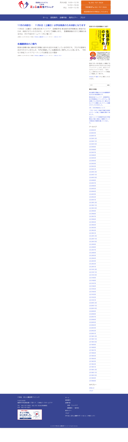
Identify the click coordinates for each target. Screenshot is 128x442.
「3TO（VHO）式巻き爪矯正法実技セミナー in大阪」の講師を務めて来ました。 (99, 112)
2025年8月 (92, 150)
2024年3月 (92, 194)
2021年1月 (92, 300)
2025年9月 (92, 147)
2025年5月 (92, 158)
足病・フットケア (72, 405)
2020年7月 (92, 317)
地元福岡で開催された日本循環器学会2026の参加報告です (99, 93)
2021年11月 (93, 272)
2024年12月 (93, 172)
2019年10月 (93, 342)
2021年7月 (92, 283)
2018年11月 (93, 372)
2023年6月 (92, 219)
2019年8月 (92, 347)
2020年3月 (92, 328)
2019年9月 (92, 345)
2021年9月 (92, 278)
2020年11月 (93, 305)
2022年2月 (92, 264)
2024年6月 (92, 186)
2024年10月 (93, 177)
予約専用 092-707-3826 (96, 7)
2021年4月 (92, 292)
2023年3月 (92, 227)
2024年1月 (92, 200)
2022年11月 (93, 239)
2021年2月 (92, 297)
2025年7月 (92, 152)
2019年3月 (92, 361)
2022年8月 (92, 247)
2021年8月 (92, 280)
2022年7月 (92, 250)
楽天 (97, 77)
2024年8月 (92, 180)
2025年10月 (93, 144)
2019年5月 (92, 356)
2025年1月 (92, 169)
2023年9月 (92, 211)
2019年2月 (92, 364)
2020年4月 (92, 325)
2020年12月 (93, 303)
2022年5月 (92, 255)
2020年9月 (92, 311)
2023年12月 (93, 202)
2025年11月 (93, 141)
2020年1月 (92, 333)
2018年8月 (92, 381)
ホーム (45, 17)
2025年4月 (92, 161)
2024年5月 (92, 188)
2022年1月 (92, 267)
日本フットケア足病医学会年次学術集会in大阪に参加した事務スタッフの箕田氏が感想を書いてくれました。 (99, 120)
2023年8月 (92, 214)
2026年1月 (92, 136)
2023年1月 (92, 233)
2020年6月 (92, 319)
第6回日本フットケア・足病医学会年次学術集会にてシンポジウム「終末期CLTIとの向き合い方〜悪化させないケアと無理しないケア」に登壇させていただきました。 (99, 101)
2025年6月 (92, 155)
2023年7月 (92, 216)
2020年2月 (92, 331)
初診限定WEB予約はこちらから (96, 11)
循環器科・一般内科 (73, 408)
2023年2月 (92, 230)
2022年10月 (93, 241)
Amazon (91, 77)
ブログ (82, 17)
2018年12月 (93, 370)
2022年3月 (92, 261)
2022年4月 (92, 258)
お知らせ (56, 37)
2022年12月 (93, 236)
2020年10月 (93, 308)
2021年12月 (93, 269)
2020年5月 (92, 322)
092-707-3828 (96, 2)
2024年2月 (92, 197)
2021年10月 (93, 275)
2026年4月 (92, 130)
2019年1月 (92, 367)
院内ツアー (73, 17)
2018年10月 (93, 375)
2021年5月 (92, 289)
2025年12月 (93, 138)
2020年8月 (92, 314)
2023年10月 (93, 208)
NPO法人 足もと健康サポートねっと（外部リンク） (80, 416)
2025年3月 (92, 163)
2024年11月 (93, 175)
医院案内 (53, 17)
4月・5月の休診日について (97, 108)
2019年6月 (92, 353)
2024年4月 (92, 191)
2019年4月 (92, 358)
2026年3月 (92, 133)
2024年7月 (92, 183)
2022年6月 (92, 253)
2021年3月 (92, 294)
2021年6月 (92, 286)
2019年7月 (92, 350)
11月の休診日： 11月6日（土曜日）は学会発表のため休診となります (51, 25)
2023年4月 (92, 225)
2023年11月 (93, 205)
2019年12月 (93, 336)
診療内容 (63, 17)
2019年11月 (93, 339)
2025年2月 (92, 166)
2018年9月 (92, 378)
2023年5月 (92, 222)
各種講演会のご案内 (27, 43)
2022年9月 (92, 244)
